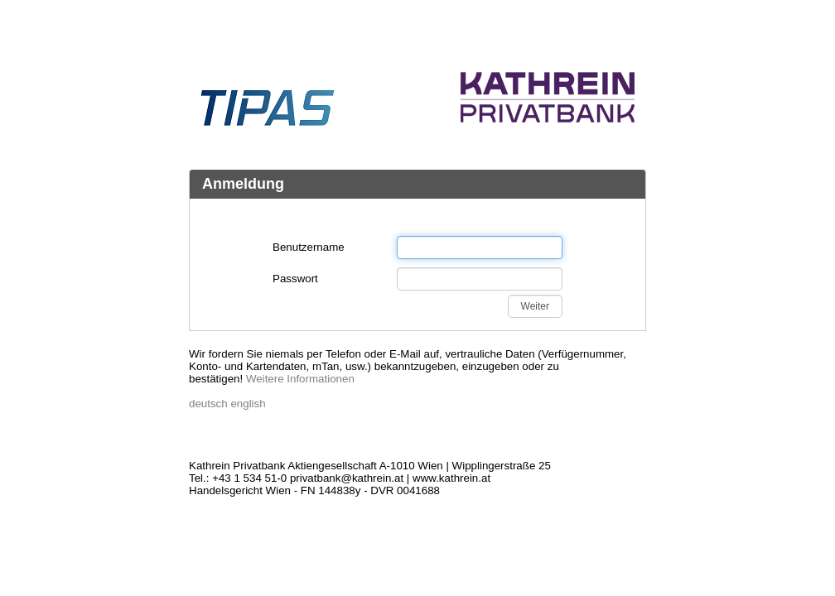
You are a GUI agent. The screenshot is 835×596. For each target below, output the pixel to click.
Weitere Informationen (300, 378)
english (247, 403)
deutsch (208, 403)
